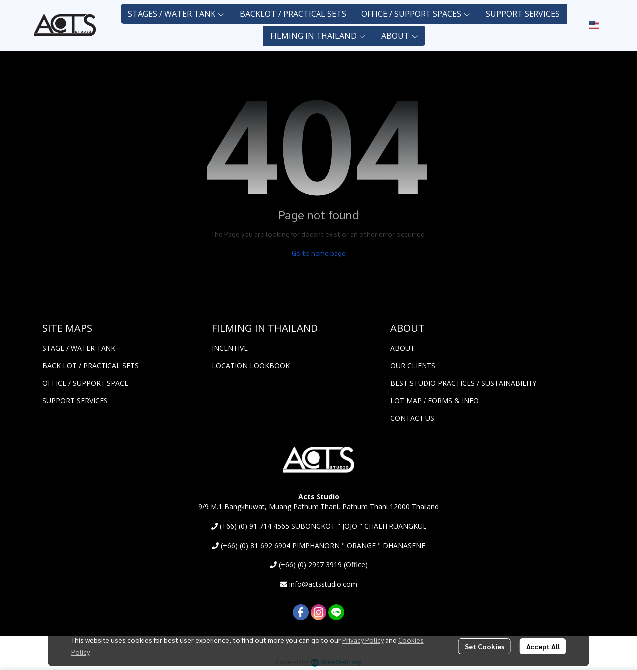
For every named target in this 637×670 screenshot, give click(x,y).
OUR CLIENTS (412, 365)
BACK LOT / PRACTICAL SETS (90, 365)
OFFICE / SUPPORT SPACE (85, 383)
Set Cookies (484, 646)
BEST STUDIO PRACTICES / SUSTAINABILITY (463, 383)
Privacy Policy (363, 639)
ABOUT (402, 348)
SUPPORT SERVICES (74, 400)
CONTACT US (412, 418)
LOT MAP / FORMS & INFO (434, 400)
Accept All (543, 646)
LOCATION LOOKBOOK (251, 365)
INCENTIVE (230, 348)
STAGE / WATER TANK (78, 348)
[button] (594, 24)
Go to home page (319, 252)
